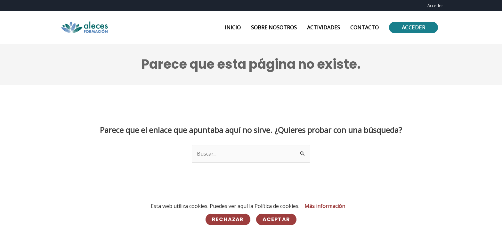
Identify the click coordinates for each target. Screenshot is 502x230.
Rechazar (228, 219)
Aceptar (276, 219)
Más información (324, 206)
